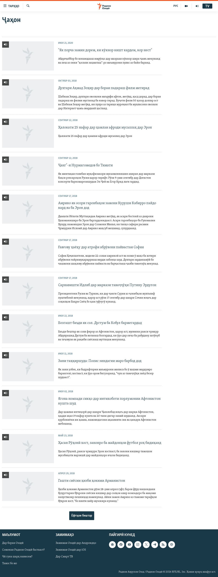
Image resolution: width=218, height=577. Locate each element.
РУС (175, 6)
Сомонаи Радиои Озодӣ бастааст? (23, 550)
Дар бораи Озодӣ (13, 543)
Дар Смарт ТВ (64, 556)
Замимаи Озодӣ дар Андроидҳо (76, 543)
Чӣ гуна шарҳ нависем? (17, 556)
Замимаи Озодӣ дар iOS (71, 550)
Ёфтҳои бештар (81, 515)
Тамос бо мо (9, 563)
